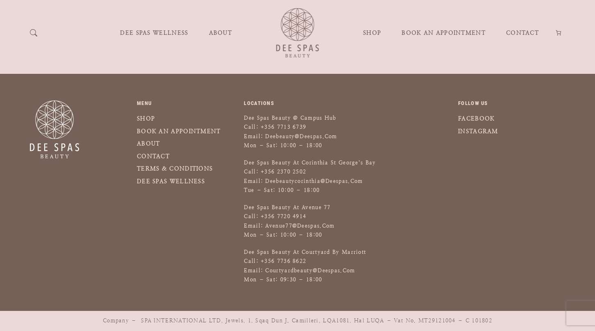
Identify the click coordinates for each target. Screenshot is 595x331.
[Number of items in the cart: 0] (558, 33)
